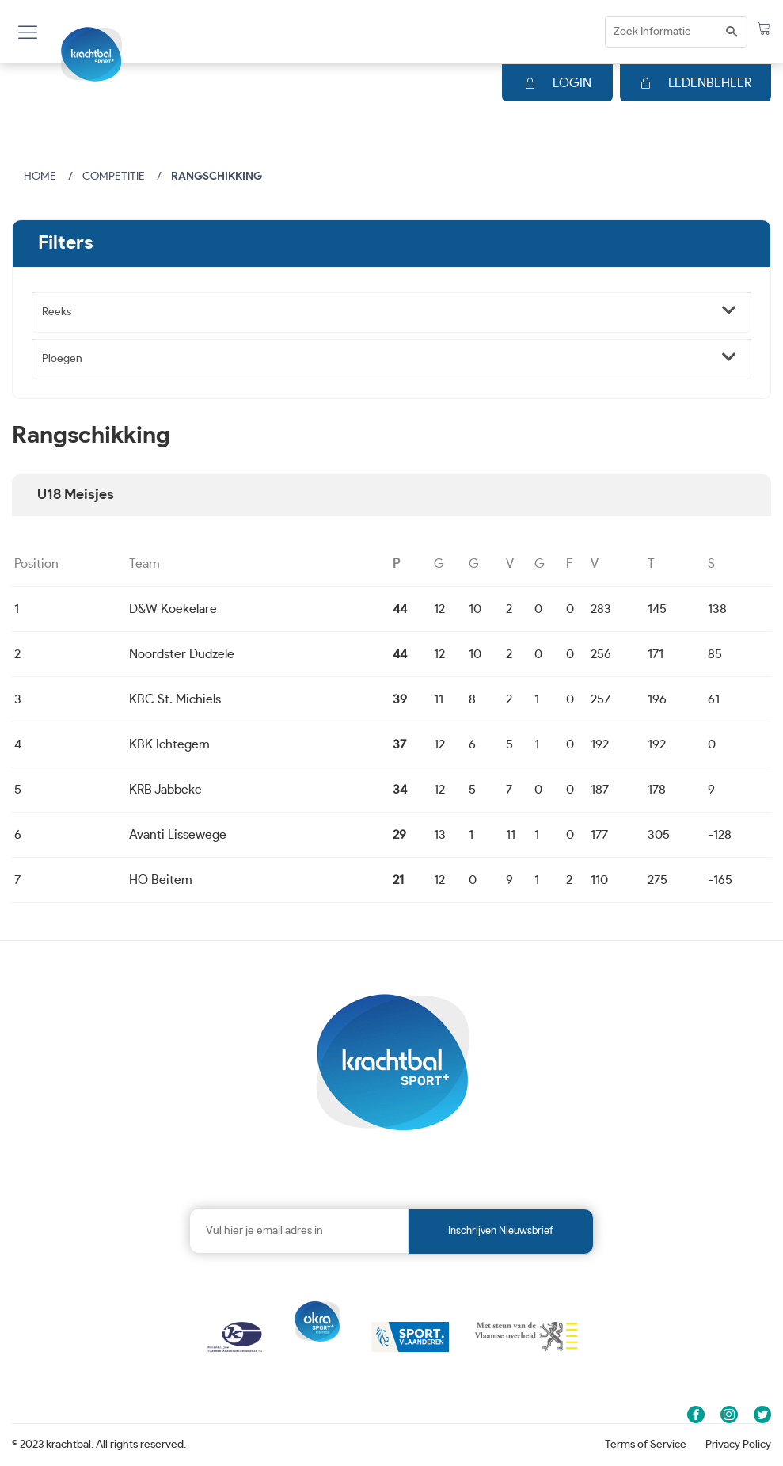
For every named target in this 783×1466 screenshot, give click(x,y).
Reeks (56, 312)
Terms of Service (645, 1444)
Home (40, 176)
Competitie (113, 176)
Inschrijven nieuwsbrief (500, 1231)
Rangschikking (216, 176)
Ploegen (62, 358)
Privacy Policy (738, 1444)
